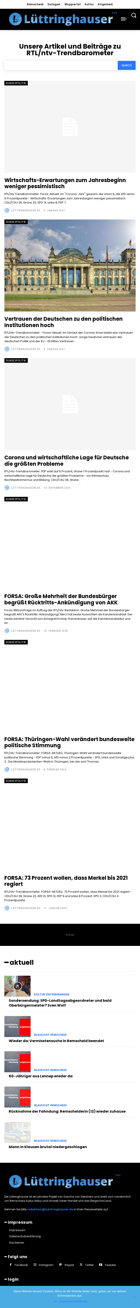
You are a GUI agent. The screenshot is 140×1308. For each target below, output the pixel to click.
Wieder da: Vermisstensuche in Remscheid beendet (56, 1040)
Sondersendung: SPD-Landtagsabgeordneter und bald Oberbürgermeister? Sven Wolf (60, 1003)
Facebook (21, 1265)
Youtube (110, 1265)
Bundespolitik (16, 83)
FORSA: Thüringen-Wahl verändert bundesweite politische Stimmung (69, 742)
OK (55, 1301)
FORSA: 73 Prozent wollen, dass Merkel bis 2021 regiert (66, 881)
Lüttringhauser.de (25, 210)
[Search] (127, 65)
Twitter (89, 1265)
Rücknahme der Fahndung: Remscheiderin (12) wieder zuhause (67, 1111)
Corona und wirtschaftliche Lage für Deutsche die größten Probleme (66, 460)
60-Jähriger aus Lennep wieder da (41, 1076)
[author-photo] (7, 210)
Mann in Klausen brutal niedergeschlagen (48, 1146)
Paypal (69, 1265)
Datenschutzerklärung (73, 1301)
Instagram (46, 1265)
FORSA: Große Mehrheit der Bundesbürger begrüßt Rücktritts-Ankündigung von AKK (61, 599)
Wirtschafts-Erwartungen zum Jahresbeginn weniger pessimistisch (65, 183)
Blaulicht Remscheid (50, 1035)
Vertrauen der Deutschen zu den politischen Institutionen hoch (63, 322)
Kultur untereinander (51, 994)
